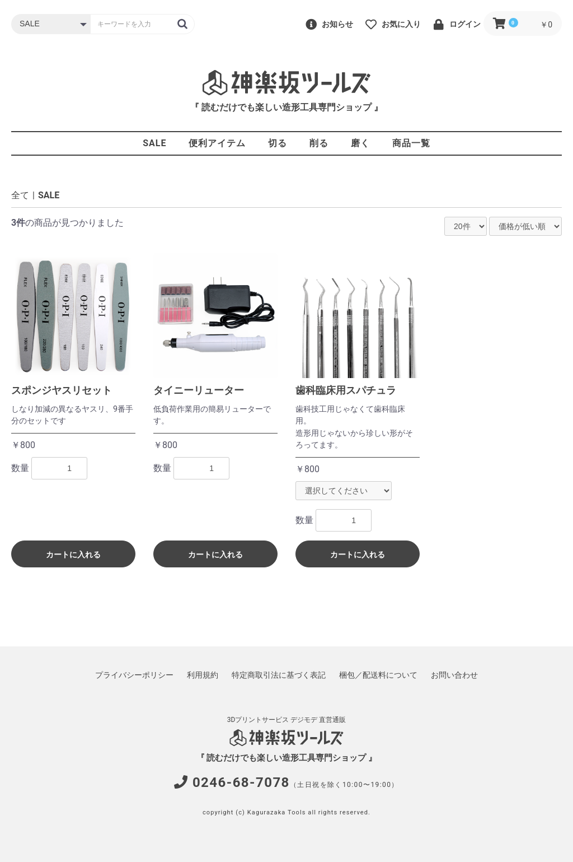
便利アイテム (217, 143)
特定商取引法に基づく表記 (279, 674)
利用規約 (202, 674)
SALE (154, 143)
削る (318, 143)
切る (277, 143)
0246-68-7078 (241, 782)
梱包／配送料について (378, 674)
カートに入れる (73, 554)
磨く (360, 143)
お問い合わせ (454, 674)
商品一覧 (411, 143)
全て (20, 195)
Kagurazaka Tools (276, 812)
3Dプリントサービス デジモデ (272, 720)
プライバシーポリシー (134, 674)
